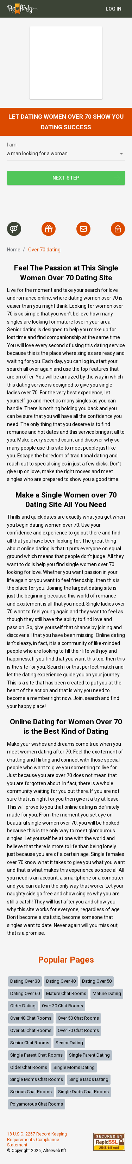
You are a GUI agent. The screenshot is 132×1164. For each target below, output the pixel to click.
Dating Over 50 (97, 981)
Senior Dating (69, 1042)
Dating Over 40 (61, 981)
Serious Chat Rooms (31, 1091)
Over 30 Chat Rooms (62, 1005)
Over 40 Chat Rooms (30, 1018)
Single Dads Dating (88, 1079)
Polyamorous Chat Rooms (36, 1104)
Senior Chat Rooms (29, 1042)
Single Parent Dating (89, 1055)
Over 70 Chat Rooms (78, 1030)
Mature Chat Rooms (66, 993)
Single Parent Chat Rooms (36, 1055)
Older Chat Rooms (28, 1067)
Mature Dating (107, 993)
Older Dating (23, 1005)
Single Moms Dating (74, 1067)
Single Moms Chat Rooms (36, 1079)
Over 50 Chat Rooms (78, 1018)
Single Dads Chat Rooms (83, 1091)
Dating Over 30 (25, 981)
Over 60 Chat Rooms (30, 1030)
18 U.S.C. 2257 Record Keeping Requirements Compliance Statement (37, 1139)
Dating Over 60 (25, 993)
